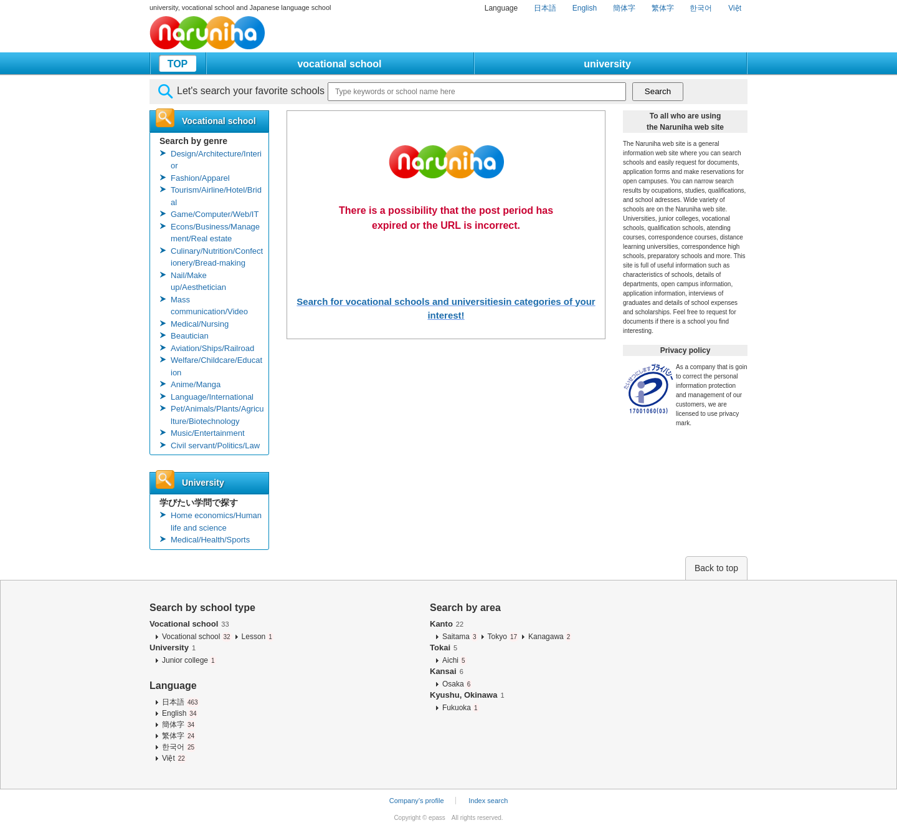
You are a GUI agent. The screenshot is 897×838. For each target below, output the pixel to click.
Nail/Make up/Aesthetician (198, 281)
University (173, 647)
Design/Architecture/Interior (216, 160)
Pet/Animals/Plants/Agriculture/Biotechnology (217, 415)
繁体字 (663, 8)
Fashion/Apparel (200, 178)
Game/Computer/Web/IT (215, 214)
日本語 (545, 8)
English (584, 8)
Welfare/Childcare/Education (216, 366)
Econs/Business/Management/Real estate (215, 233)
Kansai (446, 671)
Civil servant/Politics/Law (215, 445)
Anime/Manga (196, 384)
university (607, 64)
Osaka (457, 684)
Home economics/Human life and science (216, 521)
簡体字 (624, 8)
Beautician (190, 335)
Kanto (446, 623)
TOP (178, 64)
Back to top (716, 568)
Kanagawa (549, 636)
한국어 (701, 8)
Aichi (454, 660)
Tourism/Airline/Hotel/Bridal (216, 196)
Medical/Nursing (200, 324)
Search (658, 91)
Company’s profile (416, 800)
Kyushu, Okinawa (467, 695)
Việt (734, 8)
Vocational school (189, 623)
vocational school (339, 64)
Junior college (189, 660)
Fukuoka (460, 707)
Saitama (460, 636)
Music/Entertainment (208, 433)
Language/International (212, 397)
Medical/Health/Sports (210, 539)
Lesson (257, 636)
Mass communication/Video (209, 306)
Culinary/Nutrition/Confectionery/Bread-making (217, 257)
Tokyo (503, 636)
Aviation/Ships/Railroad (212, 348)
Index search (488, 800)
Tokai (443, 647)
